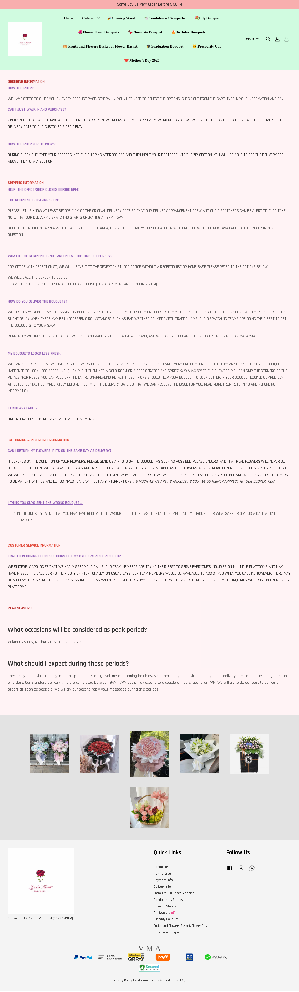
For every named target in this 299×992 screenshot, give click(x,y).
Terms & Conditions (164, 981)
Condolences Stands (168, 900)
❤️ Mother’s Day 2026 (142, 61)
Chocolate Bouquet (167, 933)
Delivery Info (162, 887)
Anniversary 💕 (164, 913)
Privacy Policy (123, 981)
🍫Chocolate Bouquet (145, 32)
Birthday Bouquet (166, 920)
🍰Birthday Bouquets (188, 32)
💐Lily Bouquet (207, 18)
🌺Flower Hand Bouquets (98, 32)
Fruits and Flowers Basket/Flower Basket (182, 926)
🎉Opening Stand (121, 18)
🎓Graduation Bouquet (164, 47)
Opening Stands (165, 906)
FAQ (182, 981)
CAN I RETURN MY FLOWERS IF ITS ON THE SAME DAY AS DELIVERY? (60, 451)
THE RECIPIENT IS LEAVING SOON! (33, 200)
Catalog (91, 18)
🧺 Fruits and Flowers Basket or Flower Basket (100, 47)
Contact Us (161, 867)
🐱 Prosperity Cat (206, 47)
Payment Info (163, 880)
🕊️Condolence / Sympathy (165, 18)
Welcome (141, 981)
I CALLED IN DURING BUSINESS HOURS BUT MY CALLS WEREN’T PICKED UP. (65, 556)
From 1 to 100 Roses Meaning (174, 894)
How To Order (163, 874)
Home (68, 18)
